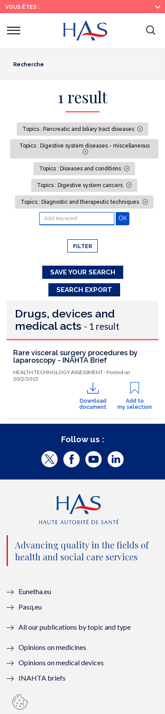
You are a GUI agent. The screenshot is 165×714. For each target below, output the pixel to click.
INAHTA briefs (42, 678)
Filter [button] (82, 246)
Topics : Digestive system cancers (80, 185)
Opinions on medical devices (61, 662)
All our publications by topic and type (74, 627)
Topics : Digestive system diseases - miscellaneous (84, 146)
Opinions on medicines (52, 647)
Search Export (84, 290)
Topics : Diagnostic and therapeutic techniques (80, 202)
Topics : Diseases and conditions (80, 169)
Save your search (82, 272)
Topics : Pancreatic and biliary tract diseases (79, 129)
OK (123, 218)
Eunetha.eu (34, 591)
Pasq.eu (30, 606)
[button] (150, 31)
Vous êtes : (22, 7)
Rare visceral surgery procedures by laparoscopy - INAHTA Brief (75, 357)
